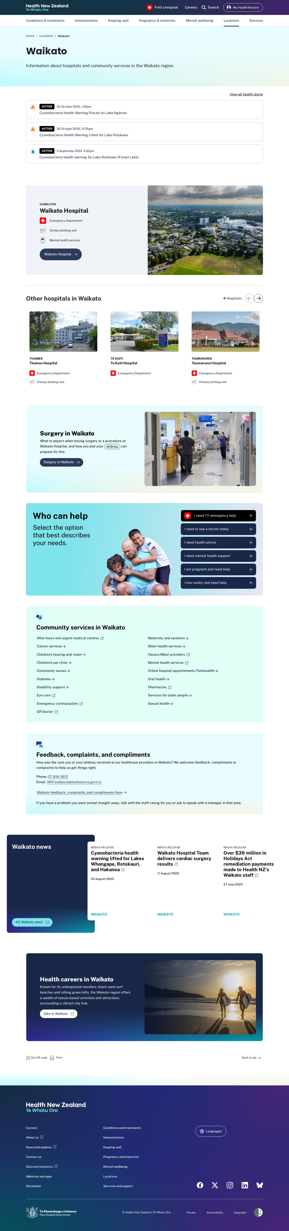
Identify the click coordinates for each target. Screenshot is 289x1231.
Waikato (64, 36)
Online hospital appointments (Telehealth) (183, 671)
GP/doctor (47, 712)
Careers (31, 1128)
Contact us (33, 1157)
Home (30, 36)
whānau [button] (112, 446)
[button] (36, 1057)
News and (41, 1147)
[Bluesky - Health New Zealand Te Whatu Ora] (260, 1185)
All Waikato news (34, 923)
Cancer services (51, 646)
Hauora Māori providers (169, 654)
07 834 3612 (58, 777)
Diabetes (45, 679)
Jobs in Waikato (60, 1015)
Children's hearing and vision (61, 654)
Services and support (118, 1186)
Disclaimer (33, 1186)
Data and (41, 1166)
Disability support (53, 687)
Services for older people (170, 695)
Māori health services (166, 646)
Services (256, 21)
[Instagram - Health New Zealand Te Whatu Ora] (230, 1185)
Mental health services (168, 663)
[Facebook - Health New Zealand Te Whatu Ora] (200, 1185)
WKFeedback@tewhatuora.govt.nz (74, 782)
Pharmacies (159, 687)
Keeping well (118, 21)
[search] (210, 7)
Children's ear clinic (54, 663)
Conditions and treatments (122, 1128)
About (34, 1137)
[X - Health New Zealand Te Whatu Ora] (215, 1185)
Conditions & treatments (45, 21)
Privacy (191, 1212)
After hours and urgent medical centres (70, 638)
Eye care (46, 695)
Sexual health (160, 704)
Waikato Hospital (60, 254)
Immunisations (86, 21)
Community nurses (53, 671)
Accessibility (215, 1212)
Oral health (158, 679)
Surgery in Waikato (62, 462)
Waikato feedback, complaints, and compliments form (82, 792)
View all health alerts (246, 94)
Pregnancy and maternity (121, 1157)
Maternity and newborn (168, 638)
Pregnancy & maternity (157, 21)
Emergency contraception (60, 704)
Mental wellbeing (199, 21)
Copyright (240, 1212)
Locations (231, 21)
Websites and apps (39, 1176)
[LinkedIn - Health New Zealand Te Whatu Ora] (245, 1185)
